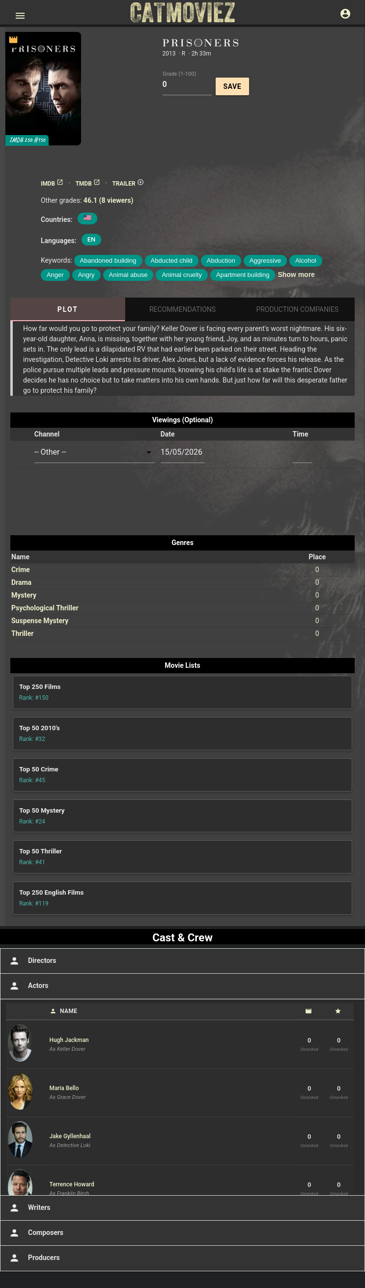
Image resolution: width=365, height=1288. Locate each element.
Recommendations (182, 309)
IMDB (52, 183)
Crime (20, 570)
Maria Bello (64, 1088)
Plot (67, 309)
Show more (296, 274)
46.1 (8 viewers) (108, 200)
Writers (29, 1208)
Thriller (22, 633)
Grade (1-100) (179, 73)
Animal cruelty (182, 274)
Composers (35, 1233)
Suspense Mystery (39, 621)
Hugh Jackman (69, 1040)
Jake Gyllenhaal (70, 1136)
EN (91, 239)
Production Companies (297, 309)
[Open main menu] (20, 15)
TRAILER (127, 183)
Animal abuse (128, 274)
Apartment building (242, 274)
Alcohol (305, 260)
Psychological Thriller (45, 608)
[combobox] (94, 452)
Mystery (23, 595)
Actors (27, 986)
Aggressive (265, 260)
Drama (21, 582)
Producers (33, 1258)
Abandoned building (108, 260)
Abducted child (172, 260)
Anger (55, 274)
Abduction (221, 260)
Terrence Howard (72, 1184)
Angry (86, 274)
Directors (31, 961)
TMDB (88, 183)
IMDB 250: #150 (27, 140)
